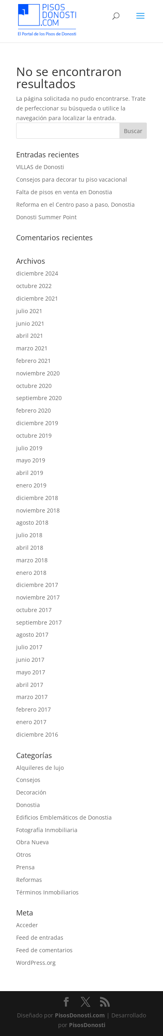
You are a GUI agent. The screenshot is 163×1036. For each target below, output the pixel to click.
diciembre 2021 (37, 298)
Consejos (28, 780)
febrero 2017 (33, 709)
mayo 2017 (30, 672)
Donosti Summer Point (46, 217)
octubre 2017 (34, 610)
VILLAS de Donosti (40, 167)
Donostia (28, 805)
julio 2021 (29, 311)
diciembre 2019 (37, 423)
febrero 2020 (33, 410)
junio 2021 (30, 323)
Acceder (27, 925)
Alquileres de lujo (40, 767)
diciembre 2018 (37, 498)
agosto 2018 (32, 522)
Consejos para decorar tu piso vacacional (71, 179)
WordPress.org (36, 962)
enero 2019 (31, 485)
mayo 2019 (30, 460)
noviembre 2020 (38, 373)
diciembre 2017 (37, 585)
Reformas (29, 879)
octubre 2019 (34, 435)
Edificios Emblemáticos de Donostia (64, 817)
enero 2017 (31, 722)
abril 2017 (29, 685)
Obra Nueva (32, 842)
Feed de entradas (39, 937)
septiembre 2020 (39, 398)
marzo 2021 (32, 348)
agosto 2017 (32, 634)
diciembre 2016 (37, 734)
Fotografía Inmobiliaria (46, 830)
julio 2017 (29, 647)
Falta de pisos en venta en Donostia (64, 192)
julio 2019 (29, 448)
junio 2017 (30, 659)
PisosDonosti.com (80, 1015)
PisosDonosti (87, 1025)
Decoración (31, 792)
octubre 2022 (34, 286)
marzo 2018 (32, 560)
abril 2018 (29, 547)
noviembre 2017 (38, 597)
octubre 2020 (34, 386)
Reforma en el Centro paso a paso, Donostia (75, 204)
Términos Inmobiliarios (47, 892)
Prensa (25, 867)
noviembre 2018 (38, 510)
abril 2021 (29, 335)
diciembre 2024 (37, 273)
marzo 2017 (32, 697)
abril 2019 (29, 473)
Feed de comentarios (44, 950)
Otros (23, 854)
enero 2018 (31, 572)
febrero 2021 (33, 360)
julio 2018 (29, 535)
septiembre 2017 (39, 622)
